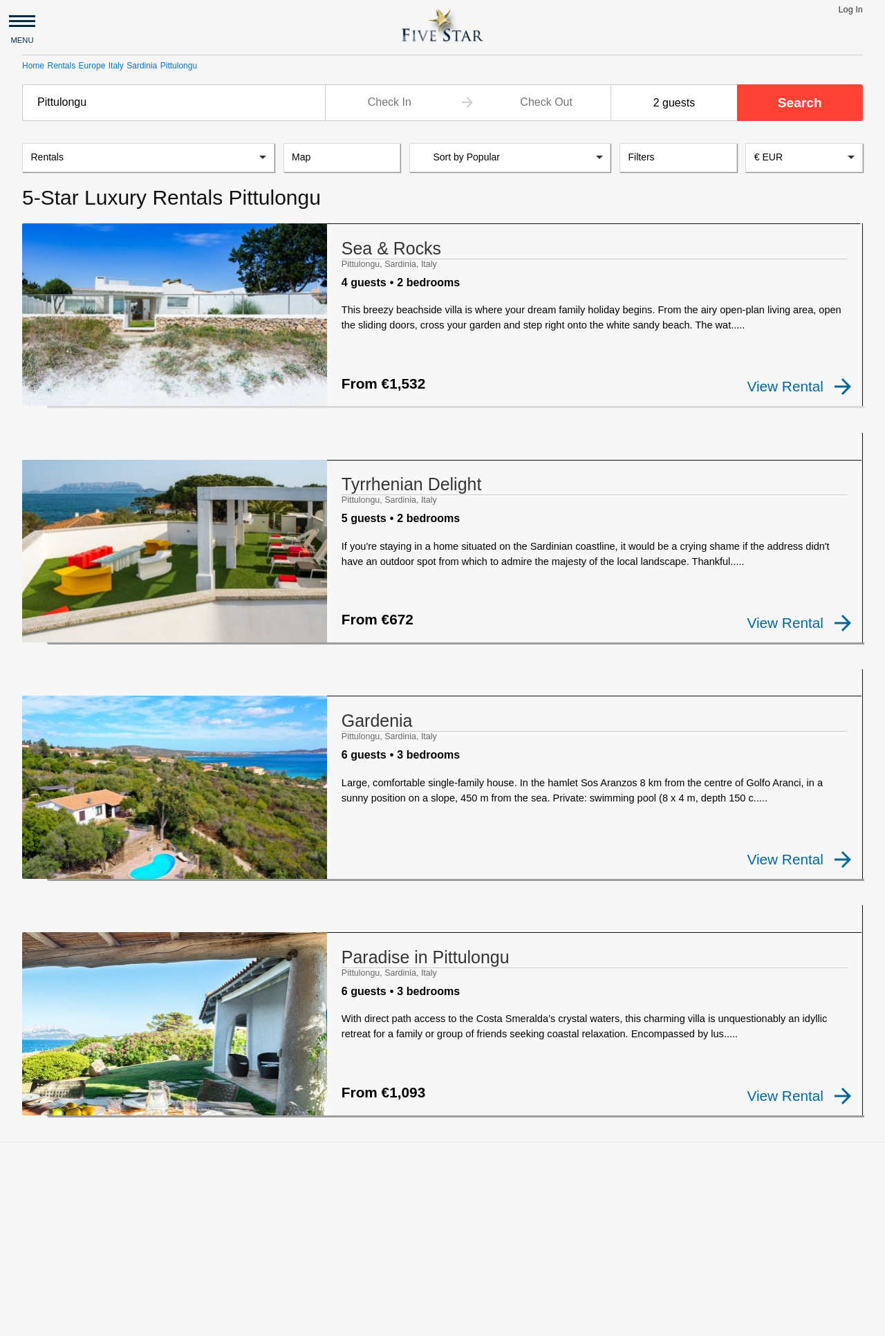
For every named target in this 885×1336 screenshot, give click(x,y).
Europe (92, 66)
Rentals (61, 66)
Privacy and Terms (142, 1319)
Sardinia (142, 66)
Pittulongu (178, 66)
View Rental (799, 386)
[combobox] (173, 102)
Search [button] (800, 102)
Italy (116, 66)
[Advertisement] (442, 1182)
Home (33, 66)
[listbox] (148, 157)
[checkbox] (44, 397)
